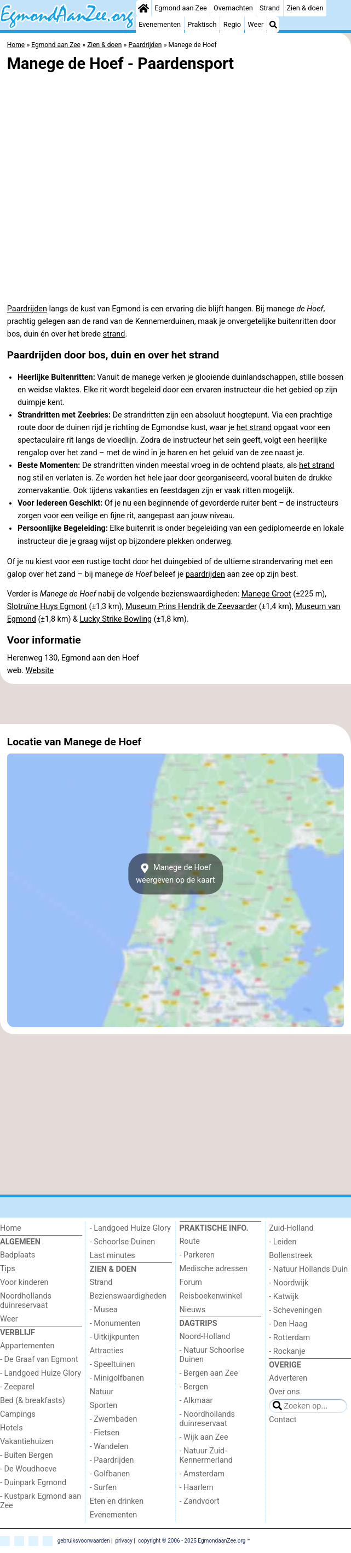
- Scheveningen (295, 1310)
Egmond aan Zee (180, 8)
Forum (191, 1282)
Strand (270, 8)
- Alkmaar (196, 1400)
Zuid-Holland (291, 1228)
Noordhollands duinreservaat (25, 1300)
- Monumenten (115, 1323)
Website (40, 670)
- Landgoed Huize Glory (40, 1373)
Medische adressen (214, 1268)
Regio (232, 24)
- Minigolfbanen (117, 1378)
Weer (255, 24)
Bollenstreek (290, 1255)
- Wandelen (109, 1446)
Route (190, 1241)
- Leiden (282, 1242)
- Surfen (103, 1487)
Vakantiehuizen (27, 1441)
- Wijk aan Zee (204, 1437)
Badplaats (17, 1255)
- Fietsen (104, 1433)
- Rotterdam (289, 1337)
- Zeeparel (17, 1387)
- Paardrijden (112, 1460)
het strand (254, 427)
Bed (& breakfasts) (32, 1400)
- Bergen (194, 1387)
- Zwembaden (113, 1419)
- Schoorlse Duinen (122, 1242)
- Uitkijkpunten (115, 1337)
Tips (7, 1268)
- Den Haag (288, 1324)
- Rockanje (287, 1351)
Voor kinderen (24, 1282)
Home (10, 1228)
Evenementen (160, 24)
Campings (18, 1414)
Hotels (11, 1428)
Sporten (103, 1405)
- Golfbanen (110, 1474)
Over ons (284, 1391)
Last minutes (112, 1255)
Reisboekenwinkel (211, 1296)
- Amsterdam (202, 1474)
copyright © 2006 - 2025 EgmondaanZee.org (191, 1541)
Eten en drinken (116, 1501)
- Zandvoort (200, 1501)
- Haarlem (197, 1487)
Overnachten (233, 8)
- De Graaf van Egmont (39, 1359)
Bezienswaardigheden (128, 1296)
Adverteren (288, 1378)
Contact (282, 1419)
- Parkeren (197, 1255)
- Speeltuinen (112, 1364)
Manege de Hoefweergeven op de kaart (175, 874)
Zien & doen (304, 8)
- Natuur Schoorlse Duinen (212, 1355)
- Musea (104, 1309)
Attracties (107, 1350)
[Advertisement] (175, 703)
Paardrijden (27, 309)
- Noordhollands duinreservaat (207, 1419)
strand (114, 334)
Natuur (102, 1391)
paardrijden (205, 574)
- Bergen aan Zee (209, 1373)
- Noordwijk (288, 1283)
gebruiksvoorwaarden (83, 1541)
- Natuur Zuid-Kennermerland (206, 1455)
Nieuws (193, 1309)
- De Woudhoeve (28, 1469)
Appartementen (27, 1346)
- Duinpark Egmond (33, 1482)
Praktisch (201, 24)
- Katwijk (283, 1296)
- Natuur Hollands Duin (308, 1269)
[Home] (143, 8)
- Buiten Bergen (26, 1455)
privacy (124, 1541)
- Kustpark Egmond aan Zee (40, 1501)
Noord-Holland (205, 1336)
